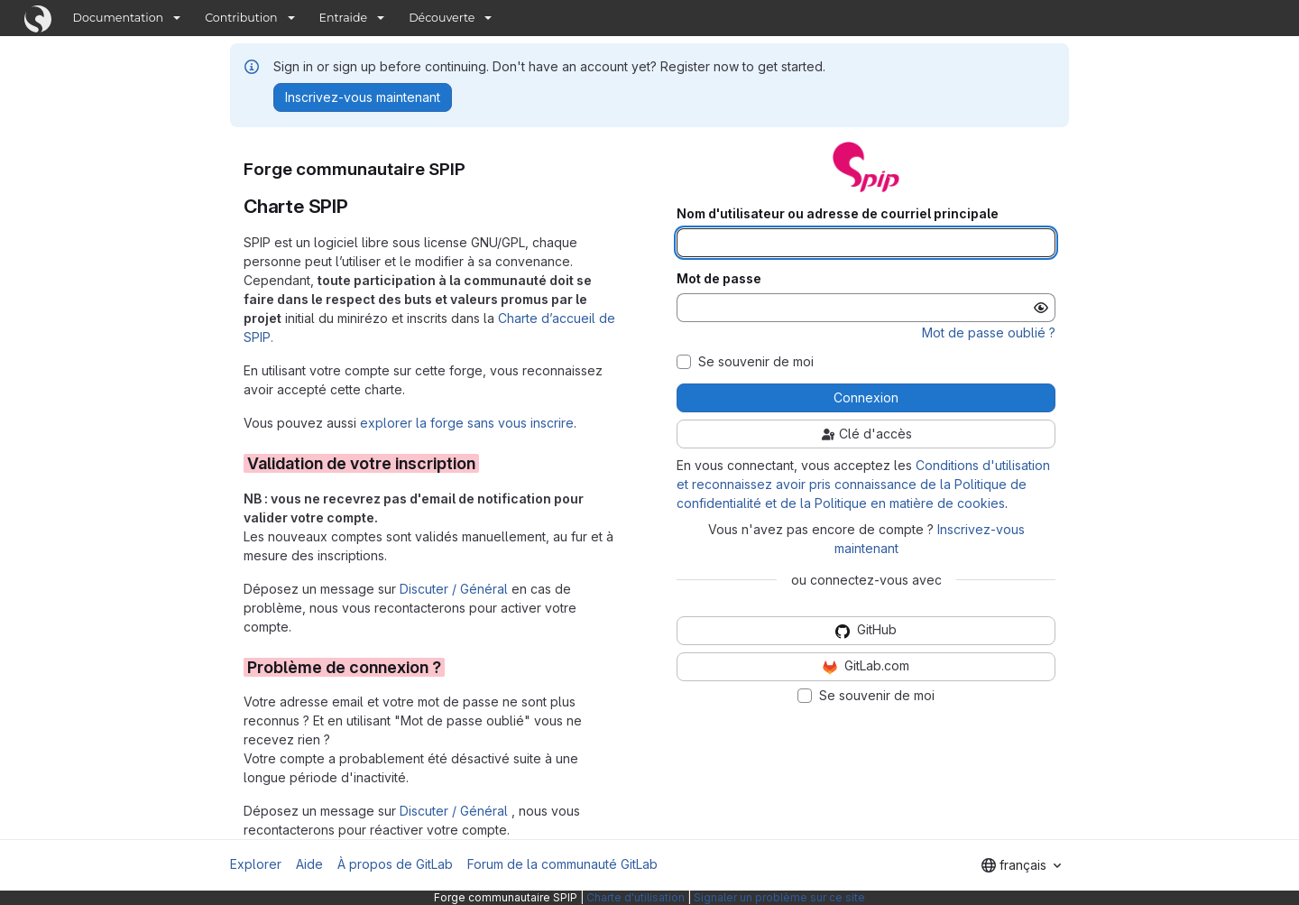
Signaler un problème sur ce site (779, 897)
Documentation (118, 17)
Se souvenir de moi (756, 362)
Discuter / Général (455, 588)
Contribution (241, 17)
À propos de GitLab (395, 864)
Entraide (343, 17)
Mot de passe (719, 279)
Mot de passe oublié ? (988, 332)
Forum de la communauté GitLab (562, 864)
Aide (309, 864)
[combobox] (1021, 865)
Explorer (255, 864)
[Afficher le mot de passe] (1041, 307)
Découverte (441, 17)
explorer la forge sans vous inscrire (467, 422)
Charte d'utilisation (635, 897)
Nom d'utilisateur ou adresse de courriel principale (838, 214)
